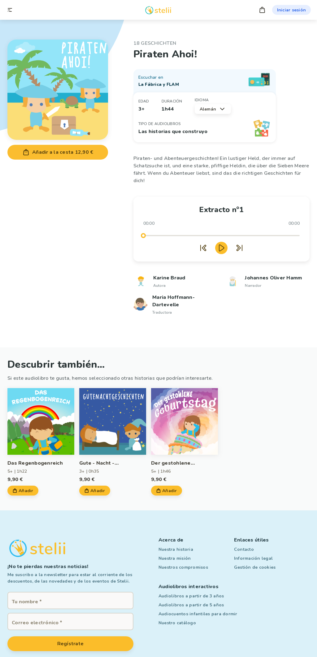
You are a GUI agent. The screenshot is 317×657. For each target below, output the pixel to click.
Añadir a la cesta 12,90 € (57, 152)
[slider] (143, 235)
